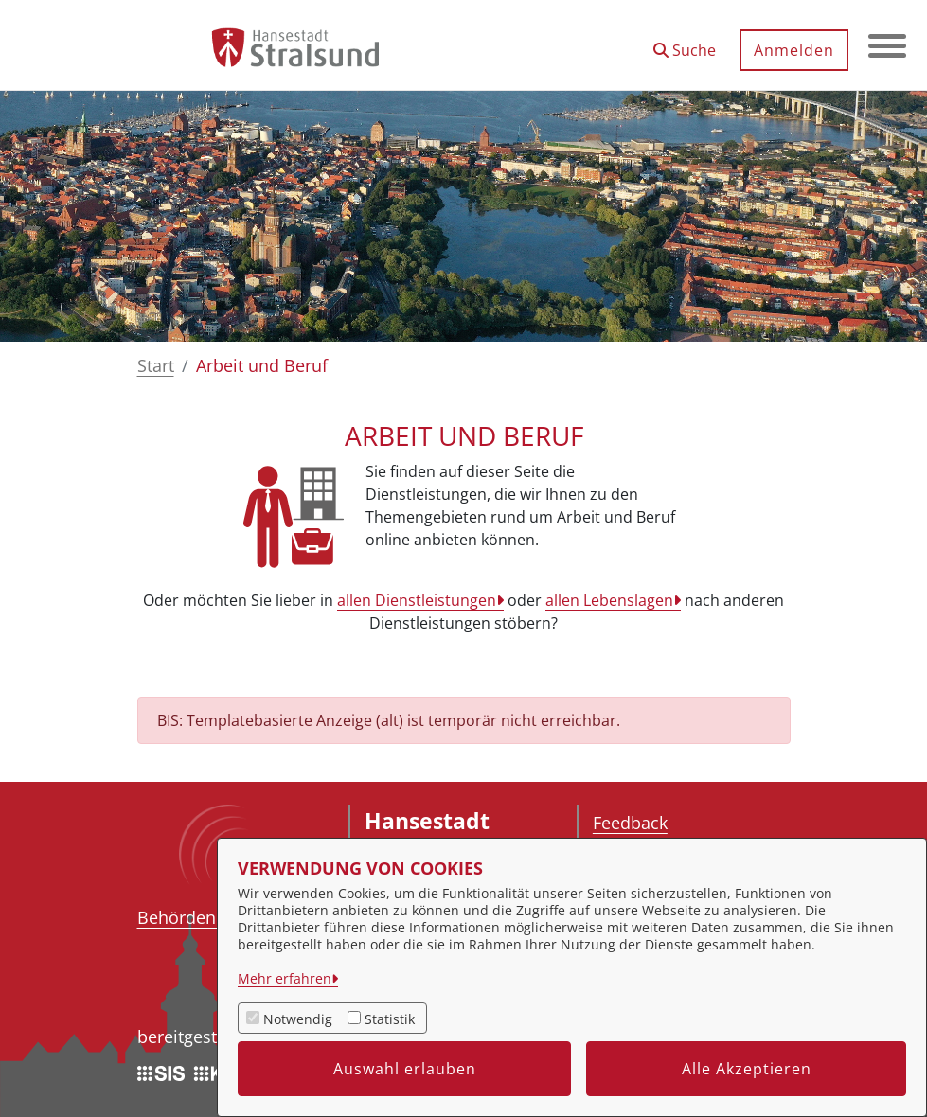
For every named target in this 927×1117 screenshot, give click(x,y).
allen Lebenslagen (609, 600)
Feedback (630, 822)
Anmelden (794, 50)
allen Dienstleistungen (416, 600)
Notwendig (297, 1019)
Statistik (390, 1019)
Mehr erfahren (284, 978)
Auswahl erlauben (404, 1068)
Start (155, 365)
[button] (684, 43)
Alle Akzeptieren (746, 1068)
